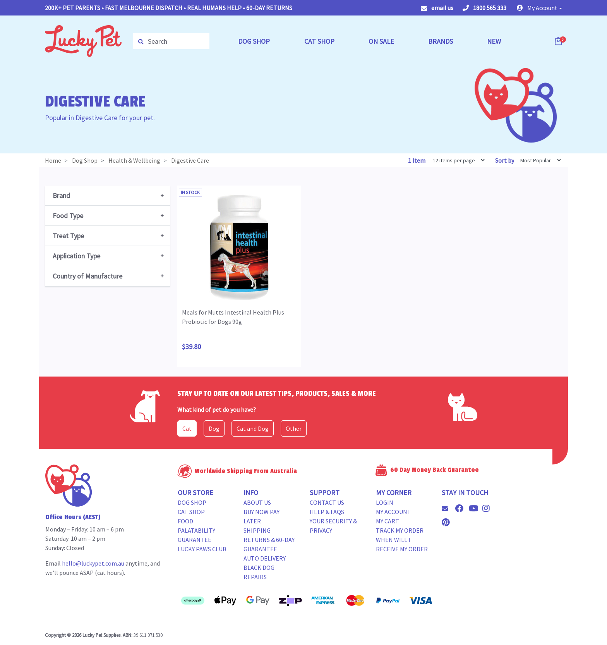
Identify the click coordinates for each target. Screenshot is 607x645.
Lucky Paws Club (202, 549)
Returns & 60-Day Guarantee (269, 544)
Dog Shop (192, 502)
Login (384, 502)
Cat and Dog (253, 428)
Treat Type (68, 235)
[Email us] (448, 509)
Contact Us (327, 502)
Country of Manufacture (87, 276)
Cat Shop (191, 512)
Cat (187, 428)
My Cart (387, 521)
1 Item (417, 160)
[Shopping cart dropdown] (559, 41)
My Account (393, 512)
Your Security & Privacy (333, 525)
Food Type (68, 215)
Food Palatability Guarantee (196, 530)
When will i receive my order (402, 544)
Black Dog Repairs (258, 572)
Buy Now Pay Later (261, 516)
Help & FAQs (327, 512)
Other (294, 428)
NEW (494, 41)
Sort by (504, 160)
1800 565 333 (484, 8)
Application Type (76, 255)
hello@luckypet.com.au (93, 563)
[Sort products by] (538, 160)
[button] (539, 7)
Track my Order (400, 530)
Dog (214, 428)
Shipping (257, 530)
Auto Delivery (264, 558)
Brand (61, 195)
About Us (257, 502)
